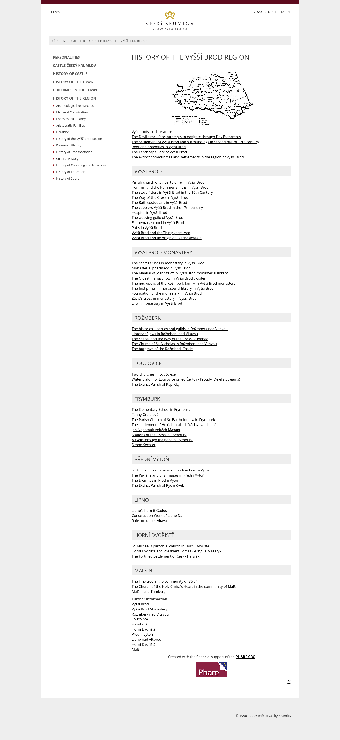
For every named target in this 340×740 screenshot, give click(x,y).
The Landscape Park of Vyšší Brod (159, 152)
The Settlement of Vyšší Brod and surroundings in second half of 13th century (195, 141)
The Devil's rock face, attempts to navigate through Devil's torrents (186, 136)
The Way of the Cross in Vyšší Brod (160, 197)
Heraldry (62, 132)
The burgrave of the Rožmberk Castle (162, 348)
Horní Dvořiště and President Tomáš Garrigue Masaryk (176, 551)
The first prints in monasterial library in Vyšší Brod (173, 288)
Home (53, 40)
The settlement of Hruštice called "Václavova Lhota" (174, 424)
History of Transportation (74, 152)
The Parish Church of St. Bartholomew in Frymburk (173, 419)
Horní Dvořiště (144, 629)
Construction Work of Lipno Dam (159, 515)
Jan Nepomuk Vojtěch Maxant (156, 429)
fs (288, 681)
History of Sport (67, 178)
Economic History (68, 145)
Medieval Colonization (72, 112)
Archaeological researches (75, 105)
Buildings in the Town (75, 90)
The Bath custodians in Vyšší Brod (159, 202)
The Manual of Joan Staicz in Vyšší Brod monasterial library (180, 273)
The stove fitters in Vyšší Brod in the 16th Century (172, 192)
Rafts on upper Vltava (149, 520)
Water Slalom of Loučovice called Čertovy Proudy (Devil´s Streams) (186, 379)
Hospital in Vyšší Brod (149, 212)
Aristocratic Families (70, 125)
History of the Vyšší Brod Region (122, 41)
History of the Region (77, 41)
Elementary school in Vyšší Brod (158, 222)
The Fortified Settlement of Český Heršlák (166, 556)
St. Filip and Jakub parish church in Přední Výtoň (171, 470)
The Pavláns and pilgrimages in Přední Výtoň (168, 475)
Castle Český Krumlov (74, 65)
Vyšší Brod (140, 604)
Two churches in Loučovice (154, 374)
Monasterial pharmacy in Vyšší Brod (161, 268)
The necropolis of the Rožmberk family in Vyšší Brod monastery (184, 283)
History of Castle (70, 73)
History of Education (70, 172)
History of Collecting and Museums (81, 165)
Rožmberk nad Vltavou (150, 614)
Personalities (66, 57)
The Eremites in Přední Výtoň (155, 480)
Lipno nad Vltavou (146, 639)
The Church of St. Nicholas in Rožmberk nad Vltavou (174, 343)
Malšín (137, 649)
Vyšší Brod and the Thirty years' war (161, 232)
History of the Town (73, 81)
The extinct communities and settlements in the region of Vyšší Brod (188, 157)
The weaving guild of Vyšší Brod (157, 217)
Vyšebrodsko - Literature (152, 131)
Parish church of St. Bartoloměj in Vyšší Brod (168, 182)
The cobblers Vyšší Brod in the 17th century (167, 207)
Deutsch (270, 12)
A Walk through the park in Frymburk (162, 440)
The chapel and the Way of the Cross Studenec (170, 338)
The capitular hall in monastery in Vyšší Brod (168, 263)
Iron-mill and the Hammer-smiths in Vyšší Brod (170, 187)
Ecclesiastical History (71, 119)
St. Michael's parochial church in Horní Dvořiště (170, 546)
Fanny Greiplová (145, 414)
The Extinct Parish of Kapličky (156, 384)
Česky (258, 12)
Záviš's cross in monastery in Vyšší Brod (164, 298)
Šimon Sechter (144, 444)
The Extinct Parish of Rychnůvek (158, 485)
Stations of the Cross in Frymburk (159, 434)
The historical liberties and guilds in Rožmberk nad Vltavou (180, 328)
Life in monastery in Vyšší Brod (157, 303)
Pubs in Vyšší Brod (147, 227)
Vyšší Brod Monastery (149, 609)
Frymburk (140, 624)
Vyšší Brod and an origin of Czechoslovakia (167, 237)
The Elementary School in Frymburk (161, 409)
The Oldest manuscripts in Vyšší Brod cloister (169, 278)
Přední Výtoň (142, 634)
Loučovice (140, 619)
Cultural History (67, 158)
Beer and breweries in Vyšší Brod (159, 147)
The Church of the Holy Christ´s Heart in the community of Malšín (185, 586)
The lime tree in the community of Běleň (165, 581)
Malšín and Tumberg (149, 591)
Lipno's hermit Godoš (149, 510)
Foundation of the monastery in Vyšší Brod (167, 293)
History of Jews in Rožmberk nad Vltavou (165, 333)
